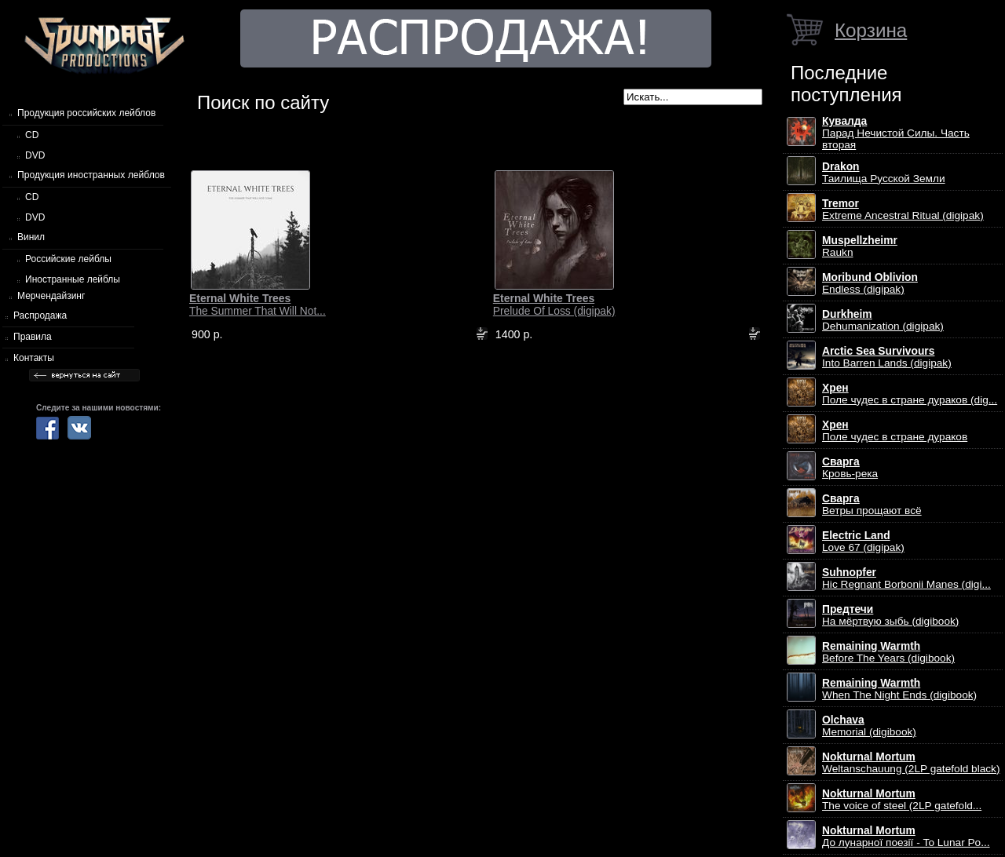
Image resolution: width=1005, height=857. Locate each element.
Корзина (871, 30)
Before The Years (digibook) (888, 652)
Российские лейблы (68, 258)
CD (31, 134)
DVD (35, 155)
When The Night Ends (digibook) (899, 689)
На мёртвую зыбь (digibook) (890, 615)
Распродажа (40, 315)
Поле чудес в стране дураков (894, 431)
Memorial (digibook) (869, 726)
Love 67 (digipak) (863, 541)
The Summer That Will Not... (257, 304)
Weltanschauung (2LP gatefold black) (911, 763)
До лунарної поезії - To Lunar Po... (906, 836)
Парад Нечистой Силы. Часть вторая (896, 133)
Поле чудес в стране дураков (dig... (909, 394)
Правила (32, 336)
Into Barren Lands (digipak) (887, 357)
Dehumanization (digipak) (883, 320)
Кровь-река (850, 468)
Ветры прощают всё (872, 504)
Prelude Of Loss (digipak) (554, 304)
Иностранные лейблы (72, 279)
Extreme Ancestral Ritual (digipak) (903, 209)
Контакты (33, 357)
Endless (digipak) (870, 283)
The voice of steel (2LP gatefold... (901, 799)
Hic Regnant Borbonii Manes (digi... (906, 578)
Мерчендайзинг (51, 295)
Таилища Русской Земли (883, 172)
